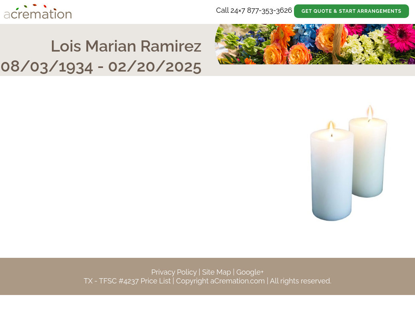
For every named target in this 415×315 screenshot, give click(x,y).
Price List (156, 281)
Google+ (250, 272)
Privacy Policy (174, 272)
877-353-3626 (269, 10)
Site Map (216, 272)
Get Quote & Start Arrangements (351, 11)
